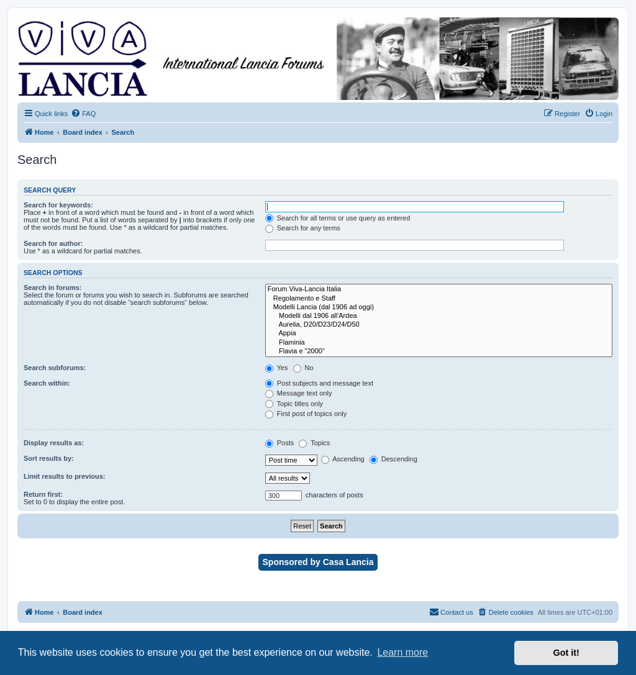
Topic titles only (294, 403)
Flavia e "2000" (438, 351)
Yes (276, 367)
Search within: (47, 383)
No (303, 367)
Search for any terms (302, 228)
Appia (438, 333)
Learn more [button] (402, 652)
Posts (279, 442)
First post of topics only (306, 413)
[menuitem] (83, 113)
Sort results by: (49, 458)
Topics (314, 442)
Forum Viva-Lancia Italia (438, 289)
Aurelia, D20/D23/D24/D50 (438, 324)
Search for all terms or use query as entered (338, 218)
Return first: (43, 494)
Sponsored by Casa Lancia (318, 562)
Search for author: (53, 243)
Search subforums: (55, 367)
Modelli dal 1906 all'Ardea (438, 316)
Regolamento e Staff (438, 298)
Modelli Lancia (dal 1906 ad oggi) (438, 307)
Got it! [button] (566, 653)
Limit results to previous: (64, 476)
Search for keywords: (58, 205)
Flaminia (438, 342)
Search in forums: (53, 287)
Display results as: (54, 442)
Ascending (343, 459)
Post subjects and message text (319, 383)
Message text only (298, 393)
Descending (393, 459)
